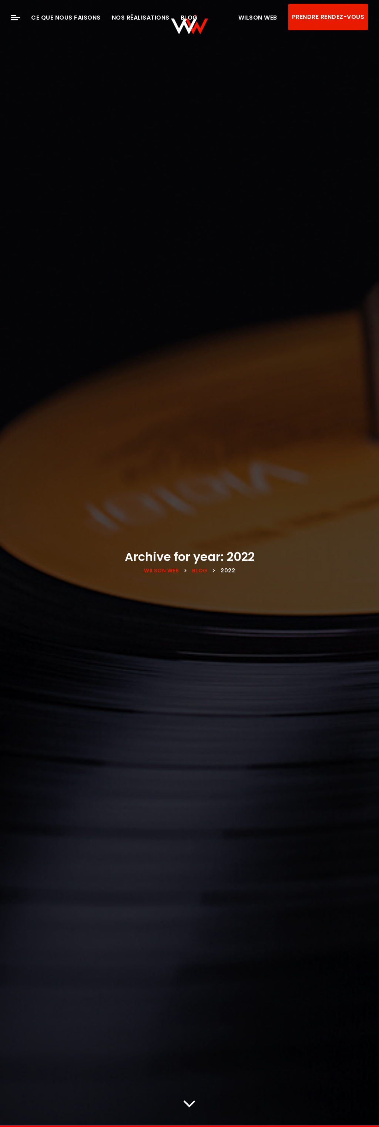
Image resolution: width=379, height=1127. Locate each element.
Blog (189, 17)
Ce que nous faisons (66, 17)
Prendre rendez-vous (328, 17)
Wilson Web (257, 17)
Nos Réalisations (141, 17)
